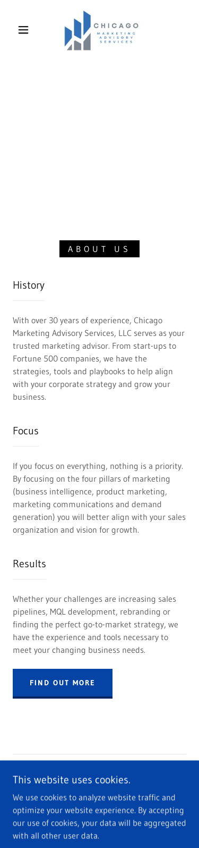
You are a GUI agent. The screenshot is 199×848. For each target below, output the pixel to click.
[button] (23, 29)
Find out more (63, 682)
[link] (101, 30)
